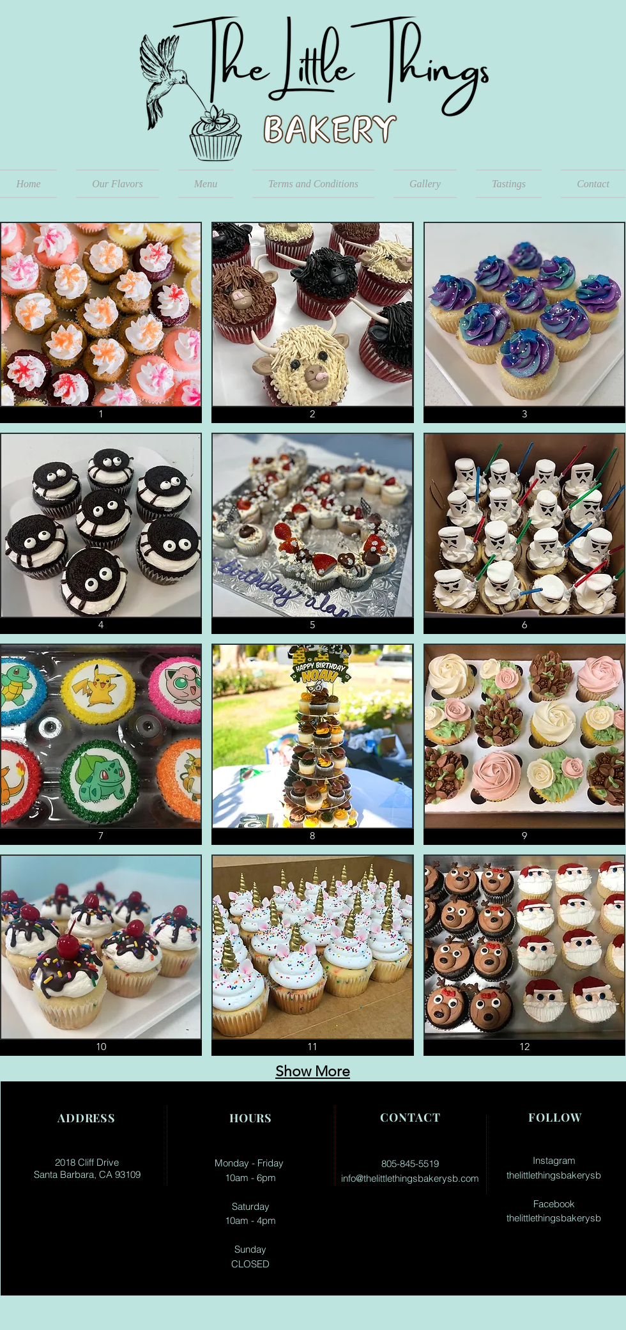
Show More (312, 1071)
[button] (206, 183)
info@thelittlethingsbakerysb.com (410, 1178)
